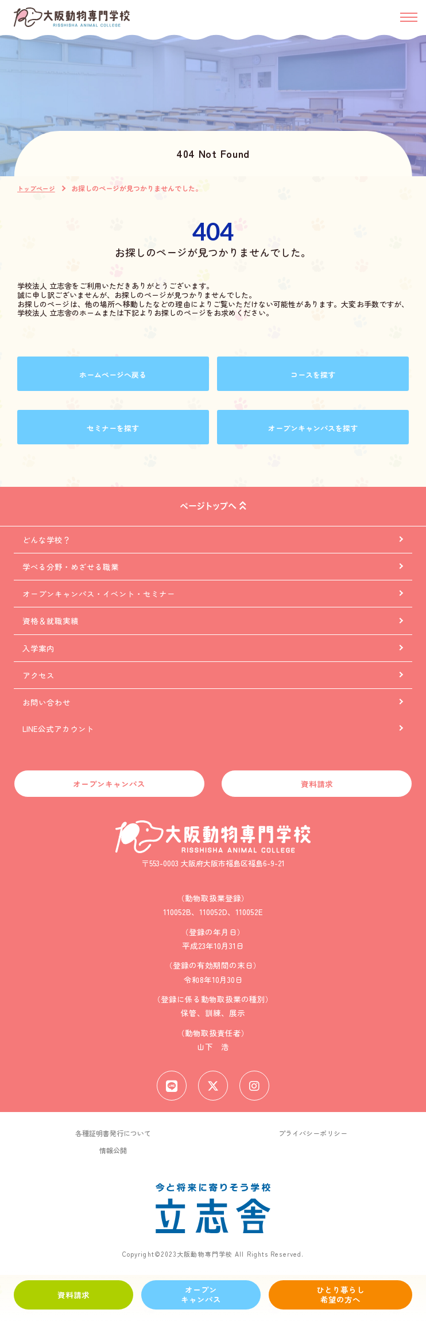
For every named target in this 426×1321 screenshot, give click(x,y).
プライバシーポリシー (312, 1133)
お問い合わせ (46, 702)
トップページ (36, 188)
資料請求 (73, 1294)
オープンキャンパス (201, 1294)
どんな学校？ (46, 539)
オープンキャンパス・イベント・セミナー (98, 593)
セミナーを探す (113, 428)
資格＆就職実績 (50, 621)
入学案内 (38, 648)
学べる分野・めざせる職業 (70, 566)
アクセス (38, 675)
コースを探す (313, 374)
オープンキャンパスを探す (313, 428)
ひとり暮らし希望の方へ (340, 1294)
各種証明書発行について (113, 1133)
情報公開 (113, 1150)
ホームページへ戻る (112, 374)
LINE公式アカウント (58, 728)
